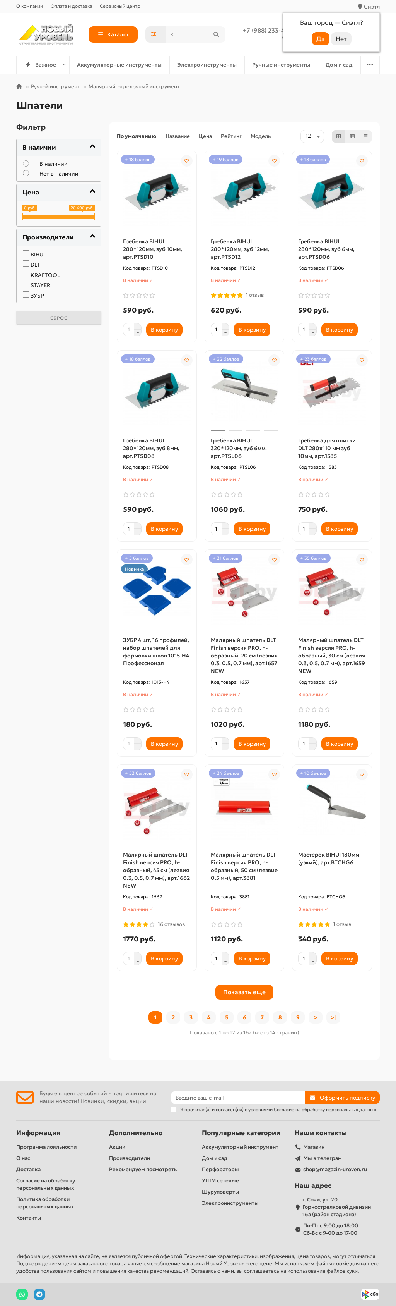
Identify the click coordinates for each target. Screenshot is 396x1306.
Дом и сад (339, 64)
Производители (129, 1158)
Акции (117, 1147)
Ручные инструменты (281, 64)
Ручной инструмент (55, 86)
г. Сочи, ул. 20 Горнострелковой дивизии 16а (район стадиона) (336, 1207)
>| (333, 1017)
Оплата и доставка (71, 6)
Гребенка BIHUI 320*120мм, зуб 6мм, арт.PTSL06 (239, 448)
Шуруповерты (220, 1192)
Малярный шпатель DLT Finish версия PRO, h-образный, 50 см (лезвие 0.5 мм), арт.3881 (244, 866)
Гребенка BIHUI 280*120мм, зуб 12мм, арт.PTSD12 (240, 249)
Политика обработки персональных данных (45, 1203)
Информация (38, 1133)
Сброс (59, 318)
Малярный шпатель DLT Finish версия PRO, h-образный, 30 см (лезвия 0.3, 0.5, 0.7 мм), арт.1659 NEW (331, 656)
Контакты (28, 1218)
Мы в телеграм (322, 1158)
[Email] (238, 1097)
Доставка (28, 1169)
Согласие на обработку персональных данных (45, 1184)
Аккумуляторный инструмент (240, 1147)
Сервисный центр (120, 6)
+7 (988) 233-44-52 (270, 30)
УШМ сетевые (220, 1180)
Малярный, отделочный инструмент (134, 86)
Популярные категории (241, 1133)
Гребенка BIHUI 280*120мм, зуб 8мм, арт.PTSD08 (151, 448)
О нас (23, 1158)
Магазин (313, 1147)
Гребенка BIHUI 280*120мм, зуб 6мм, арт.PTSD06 (326, 249)
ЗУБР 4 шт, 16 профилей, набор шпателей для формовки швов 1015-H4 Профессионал (156, 652)
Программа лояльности (46, 1147)
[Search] (195, 34)
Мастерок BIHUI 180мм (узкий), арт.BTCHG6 (328, 858)
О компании (29, 6)
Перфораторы (220, 1169)
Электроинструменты (207, 64)
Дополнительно (135, 1133)
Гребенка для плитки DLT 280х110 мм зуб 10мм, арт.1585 (327, 448)
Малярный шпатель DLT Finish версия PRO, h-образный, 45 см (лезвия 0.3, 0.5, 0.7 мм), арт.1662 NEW (156, 870)
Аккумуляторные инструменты (119, 64)
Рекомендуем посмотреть (143, 1169)
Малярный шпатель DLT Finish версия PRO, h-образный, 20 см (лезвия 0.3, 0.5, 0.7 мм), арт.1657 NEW (244, 656)
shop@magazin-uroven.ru (335, 1169)
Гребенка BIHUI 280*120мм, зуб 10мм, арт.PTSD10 (152, 249)
